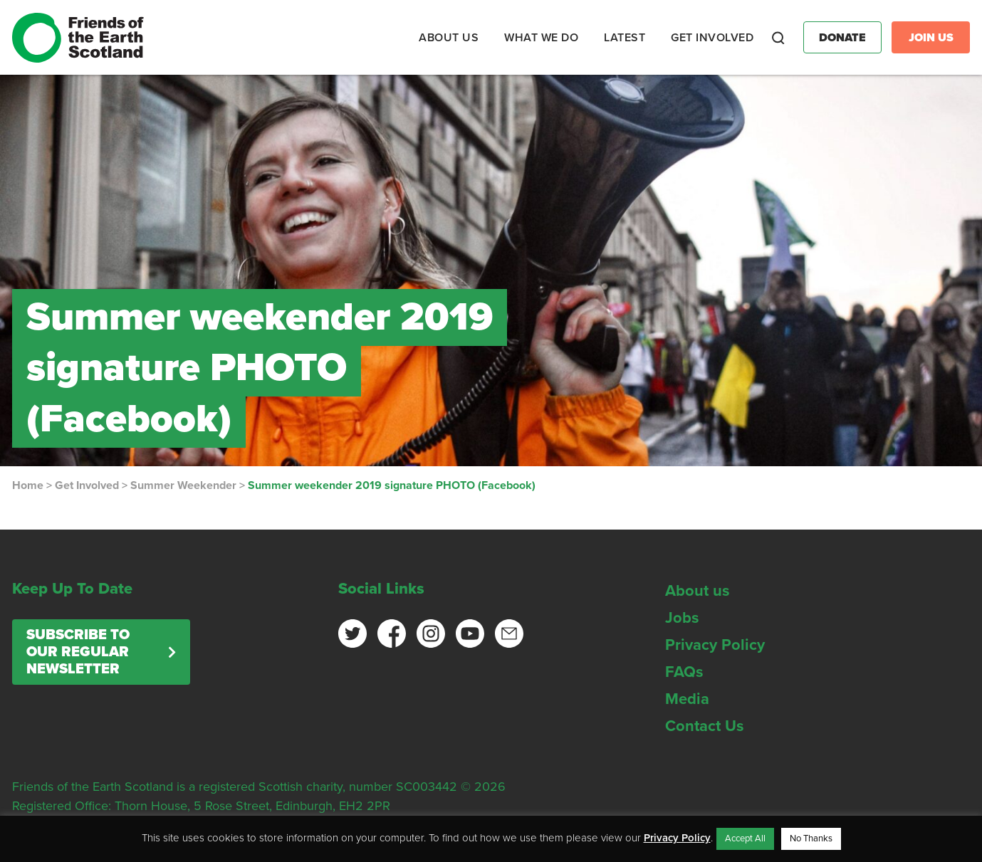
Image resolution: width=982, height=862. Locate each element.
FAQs (684, 672)
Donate (842, 38)
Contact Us (704, 726)
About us (697, 591)
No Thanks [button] (811, 838)
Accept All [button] (745, 838)
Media (687, 699)
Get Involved (87, 485)
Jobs (682, 618)
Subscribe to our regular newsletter (78, 652)
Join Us (931, 38)
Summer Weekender (183, 485)
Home (27, 485)
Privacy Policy (715, 645)
